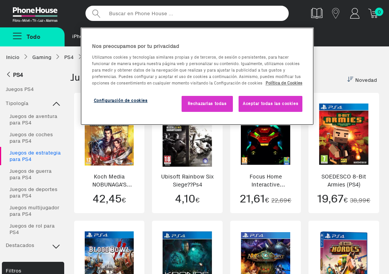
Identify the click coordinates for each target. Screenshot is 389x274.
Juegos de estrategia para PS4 (35, 156)
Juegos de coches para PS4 (31, 137)
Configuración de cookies (121, 100)
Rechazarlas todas (207, 103)
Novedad (362, 79)
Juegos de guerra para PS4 (30, 174)
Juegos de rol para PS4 (32, 229)
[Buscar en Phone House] (187, 13)
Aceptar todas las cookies (270, 103)
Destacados (33, 246)
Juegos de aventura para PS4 (33, 119)
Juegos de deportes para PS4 (33, 192)
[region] (197, 76)
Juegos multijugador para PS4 (34, 210)
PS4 (14, 75)
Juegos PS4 (20, 89)
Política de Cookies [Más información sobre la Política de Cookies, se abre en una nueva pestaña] (284, 83)
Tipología (33, 104)
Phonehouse (42, 13)
